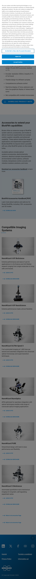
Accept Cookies (18, 62)
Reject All (18, 56)
